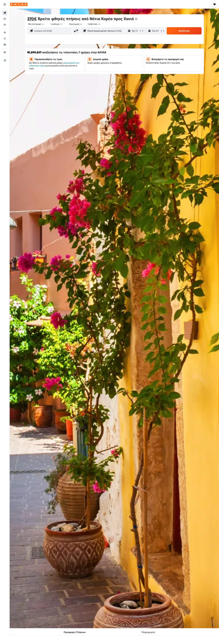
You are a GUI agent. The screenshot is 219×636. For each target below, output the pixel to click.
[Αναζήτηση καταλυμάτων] (4, 19)
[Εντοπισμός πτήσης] (4, 38)
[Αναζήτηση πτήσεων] (4, 13)
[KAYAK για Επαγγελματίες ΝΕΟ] (4, 44)
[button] (5, 4)
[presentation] (136, 19)
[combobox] (36, 24)
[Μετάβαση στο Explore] (4, 32)
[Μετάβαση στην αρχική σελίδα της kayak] (19, 4)
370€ (32, 18)
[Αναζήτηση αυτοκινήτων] (4, 24)
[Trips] (4, 52)
